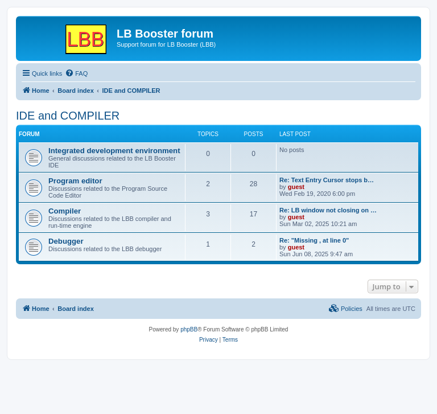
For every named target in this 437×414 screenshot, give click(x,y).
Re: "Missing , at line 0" (314, 240)
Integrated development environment (114, 150)
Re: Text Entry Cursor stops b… (326, 180)
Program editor (75, 181)
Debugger (66, 241)
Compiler (64, 211)
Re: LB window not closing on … (328, 210)
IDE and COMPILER (67, 115)
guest (296, 186)
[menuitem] (76, 73)
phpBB (188, 329)
